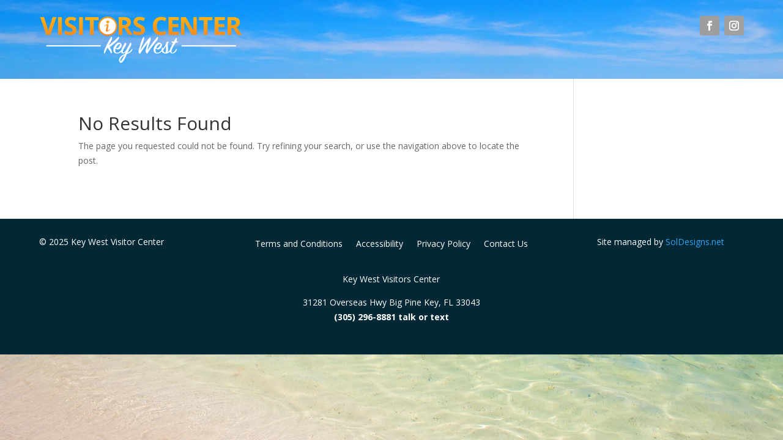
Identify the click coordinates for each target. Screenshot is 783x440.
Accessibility (379, 244)
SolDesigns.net (695, 242)
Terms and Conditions (299, 244)
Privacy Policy (443, 244)
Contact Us (506, 244)
